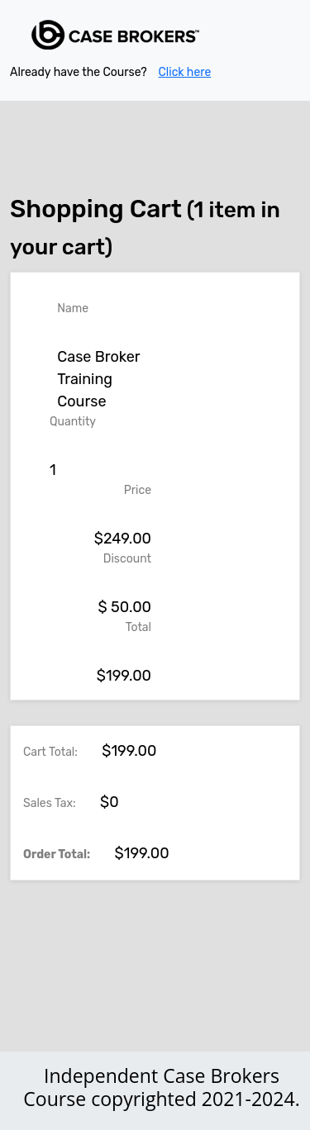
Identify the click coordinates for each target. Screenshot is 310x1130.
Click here (185, 72)
